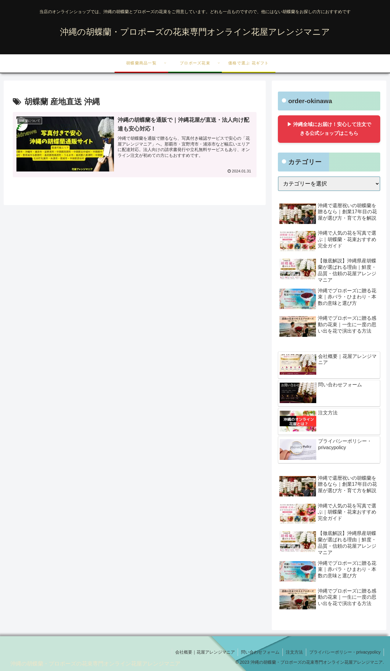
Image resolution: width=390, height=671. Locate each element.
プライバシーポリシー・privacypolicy (345, 652)
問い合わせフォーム (260, 652)
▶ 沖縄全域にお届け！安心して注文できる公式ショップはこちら (329, 129)
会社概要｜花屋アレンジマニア (205, 652)
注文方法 (294, 652)
